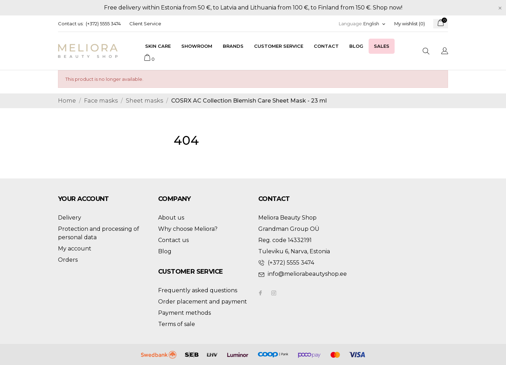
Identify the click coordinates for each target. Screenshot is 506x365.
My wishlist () (409, 23)
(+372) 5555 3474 (103, 23)
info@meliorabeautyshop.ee (307, 274)
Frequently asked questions (197, 290)
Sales (381, 46)
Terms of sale (176, 324)
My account (74, 248)
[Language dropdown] (374, 23)
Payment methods (184, 312)
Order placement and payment (202, 301)
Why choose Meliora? (188, 229)
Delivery (69, 217)
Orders (68, 259)
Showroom (196, 46)
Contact (326, 46)
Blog (356, 46)
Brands (233, 46)
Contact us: (71, 23)
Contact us (173, 240)
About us (171, 217)
